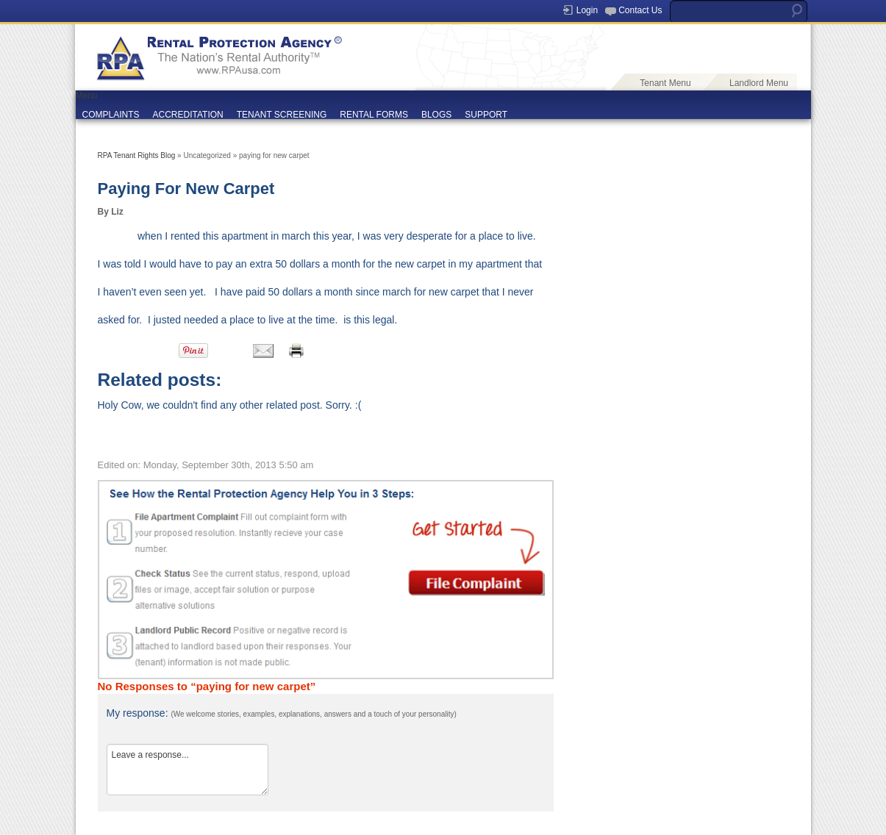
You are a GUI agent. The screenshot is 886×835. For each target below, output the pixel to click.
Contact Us (640, 10)
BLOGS (436, 115)
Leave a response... (187, 769)
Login (587, 10)
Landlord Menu (758, 83)
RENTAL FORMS (374, 115)
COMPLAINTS (111, 115)
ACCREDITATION (188, 115)
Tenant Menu (665, 83)
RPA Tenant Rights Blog (137, 155)
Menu (87, 95)
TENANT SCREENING (281, 115)
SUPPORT (486, 115)
